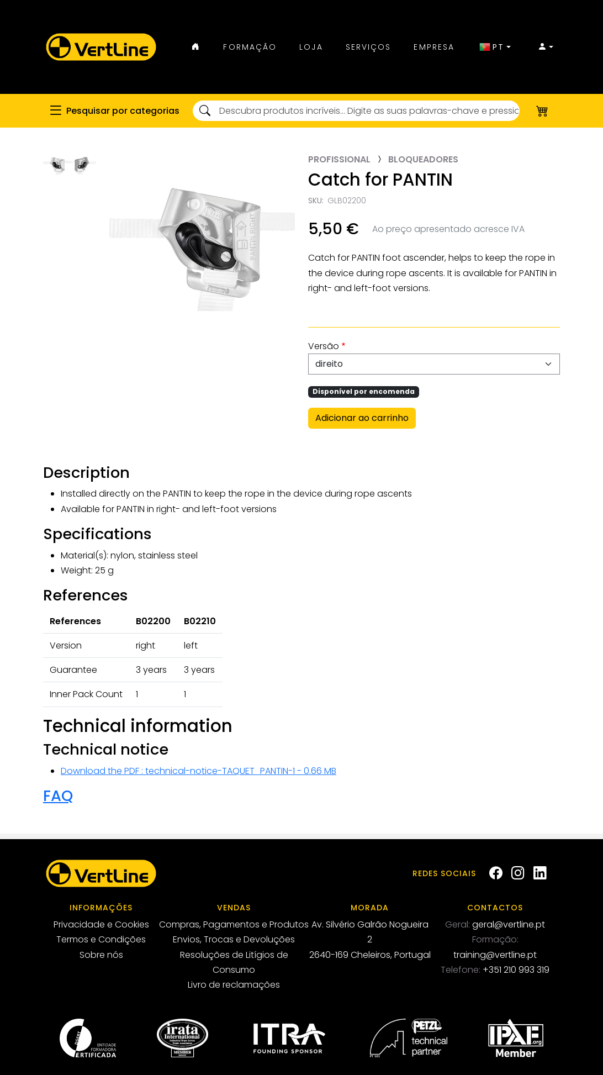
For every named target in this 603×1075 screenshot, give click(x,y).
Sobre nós (101, 954)
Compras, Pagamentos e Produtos (234, 924)
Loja (310, 46)
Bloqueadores (423, 159)
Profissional (339, 159)
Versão (323, 346)
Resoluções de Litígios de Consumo (234, 962)
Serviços (369, 46)
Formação (250, 46)
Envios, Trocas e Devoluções (234, 939)
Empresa (434, 46)
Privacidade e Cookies (101, 924)
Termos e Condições (101, 939)
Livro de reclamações (234, 984)
